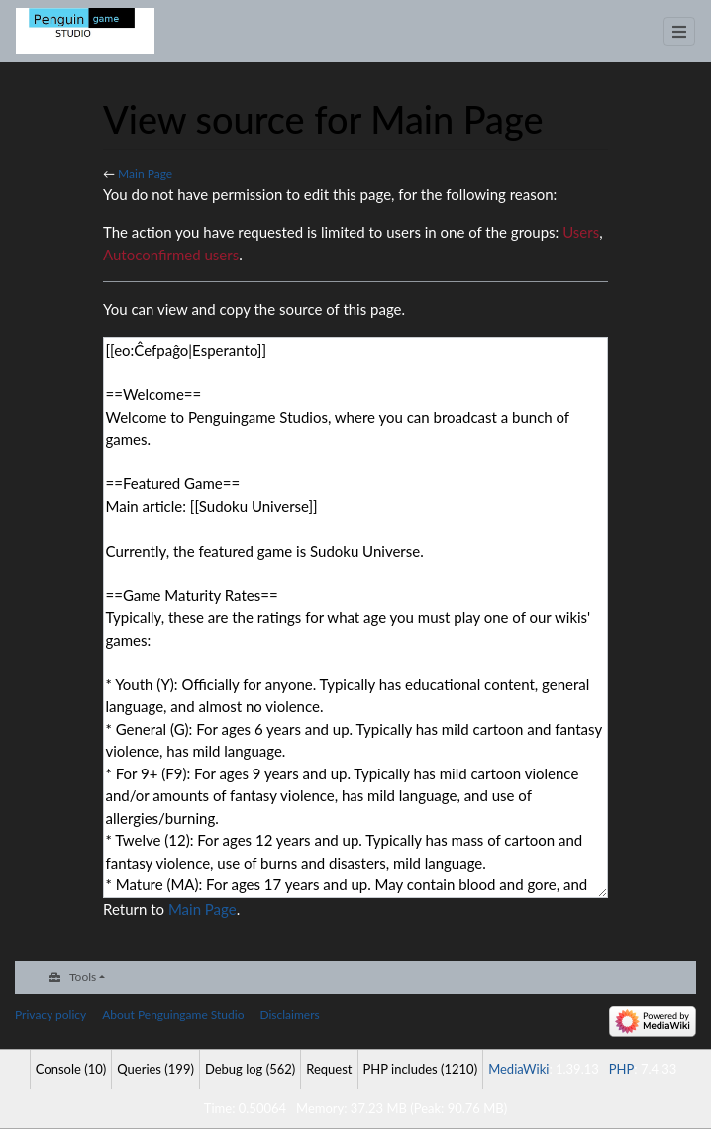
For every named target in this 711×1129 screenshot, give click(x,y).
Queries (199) (155, 1069)
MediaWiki (518, 1069)
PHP (622, 1069)
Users (580, 232)
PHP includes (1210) (420, 1069)
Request (329, 1069)
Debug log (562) (250, 1069)
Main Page (145, 173)
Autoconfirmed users (171, 254)
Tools (82, 977)
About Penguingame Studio (173, 1014)
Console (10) (71, 1069)
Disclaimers (289, 1014)
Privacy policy (50, 1014)
